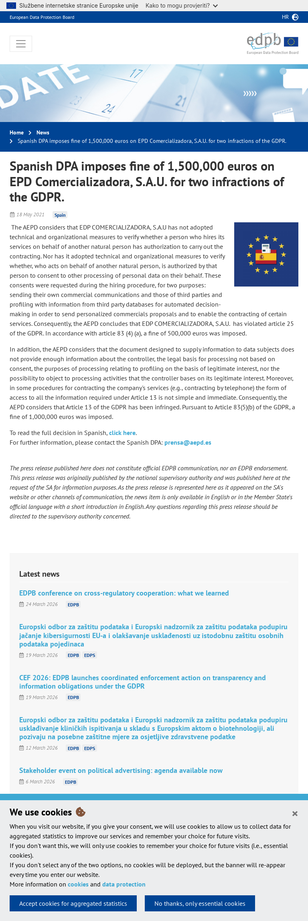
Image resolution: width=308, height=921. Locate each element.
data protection (124, 884)
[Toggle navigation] (21, 44)
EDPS (89, 655)
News (42, 132)
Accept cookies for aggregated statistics (73, 903)
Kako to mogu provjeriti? (182, 5)
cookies (78, 884)
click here (122, 433)
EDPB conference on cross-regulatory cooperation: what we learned (124, 593)
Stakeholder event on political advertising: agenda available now (121, 770)
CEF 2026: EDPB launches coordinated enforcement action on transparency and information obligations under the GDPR (142, 682)
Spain (60, 214)
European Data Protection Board (42, 17)
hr (285, 16)
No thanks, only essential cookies (199, 903)
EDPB (73, 604)
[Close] (295, 813)
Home (17, 132)
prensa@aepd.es (187, 442)
